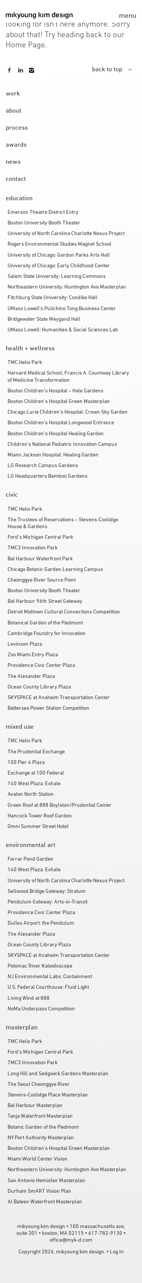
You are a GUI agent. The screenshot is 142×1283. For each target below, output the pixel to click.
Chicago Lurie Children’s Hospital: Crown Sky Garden (68, 412)
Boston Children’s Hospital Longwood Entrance (61, 423)
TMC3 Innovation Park (33, 548)
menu (127, 16)
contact (16, 179)
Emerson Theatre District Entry (43, 212)
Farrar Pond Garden (30, 859)
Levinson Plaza (25, 644)
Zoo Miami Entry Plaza (33, 655)
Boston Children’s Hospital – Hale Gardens (55, 391)
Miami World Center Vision (37, 1159)
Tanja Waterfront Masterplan (40, 1116)
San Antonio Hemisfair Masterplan (46, 1181)
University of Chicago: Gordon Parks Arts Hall (59, 255)
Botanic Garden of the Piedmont (43, 1127)
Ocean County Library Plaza (39, 687)
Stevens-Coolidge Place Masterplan (48, 1095)
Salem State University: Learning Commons (57, 276)
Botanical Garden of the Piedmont (45, 623)
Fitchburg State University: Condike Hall (52, 298)
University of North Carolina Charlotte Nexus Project (66, 234)
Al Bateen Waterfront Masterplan (45, 1202)
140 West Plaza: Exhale (34, 784)
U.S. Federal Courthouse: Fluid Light (48, 987)
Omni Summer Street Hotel (38, 826)
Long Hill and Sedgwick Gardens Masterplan (58, 1074)
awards (16, 145)
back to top (112, 70)
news (13, 162)
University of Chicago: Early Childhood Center (59, 266)
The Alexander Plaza (31, 676)
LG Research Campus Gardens (43, 466)
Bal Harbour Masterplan (35, 1106)
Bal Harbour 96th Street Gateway (45, 601)
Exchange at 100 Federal (36, 773)
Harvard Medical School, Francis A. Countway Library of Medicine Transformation (68, 376)
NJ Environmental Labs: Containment (50, 977)
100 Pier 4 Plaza (26, 762)
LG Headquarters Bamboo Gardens (47, 476)
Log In (117, 1252)
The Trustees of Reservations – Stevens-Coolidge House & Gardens (63, 523)
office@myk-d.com (71, 1240)
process (17, 128)
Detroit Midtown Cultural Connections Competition (64, 612)
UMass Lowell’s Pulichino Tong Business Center (62, 309)
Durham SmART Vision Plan (39, 1191)
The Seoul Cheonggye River (39, 1084)
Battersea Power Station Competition (48, 708)
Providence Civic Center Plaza (41, 665)
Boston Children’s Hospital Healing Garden (56, 434)
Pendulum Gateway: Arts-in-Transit (47, 902)
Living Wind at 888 (29, 998)
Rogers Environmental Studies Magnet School (59, 244)
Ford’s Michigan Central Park (40, 537)
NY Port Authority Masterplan (41, 1138)
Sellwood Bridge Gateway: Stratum (47, 891)
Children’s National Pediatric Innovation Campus (62, 444)
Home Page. (26, 45)
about (13, 111)
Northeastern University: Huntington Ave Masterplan (67, 287)
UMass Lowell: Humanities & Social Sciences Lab (63, 330)
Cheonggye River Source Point (42, 580)
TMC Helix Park (25, 362)
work (13, 94)
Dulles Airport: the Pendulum (41, 923)
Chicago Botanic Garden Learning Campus (55, 569)
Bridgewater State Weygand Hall (44, 319)
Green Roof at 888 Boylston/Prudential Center (60, 805)
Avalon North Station (31, 794)
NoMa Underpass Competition (41, 1009)
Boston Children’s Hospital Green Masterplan (59, 401)
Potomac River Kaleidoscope (40, 966)
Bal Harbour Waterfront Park (40, 559)
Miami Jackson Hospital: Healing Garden (53, 455)
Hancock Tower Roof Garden (40, 816)
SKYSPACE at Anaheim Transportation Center (59, 698)
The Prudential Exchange (36, 752)
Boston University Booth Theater (44, 223)
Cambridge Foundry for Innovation (47, 634)
